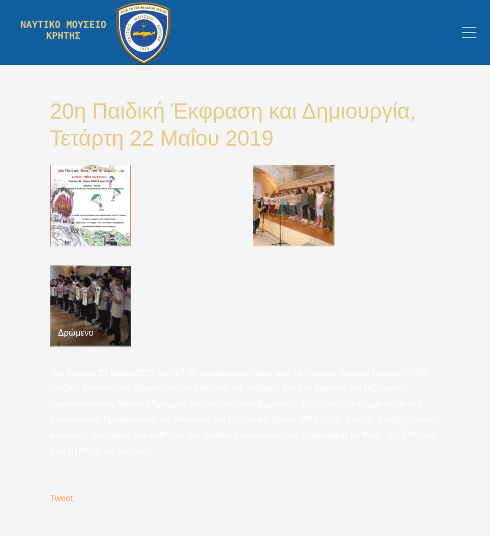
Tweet (61, 498)
